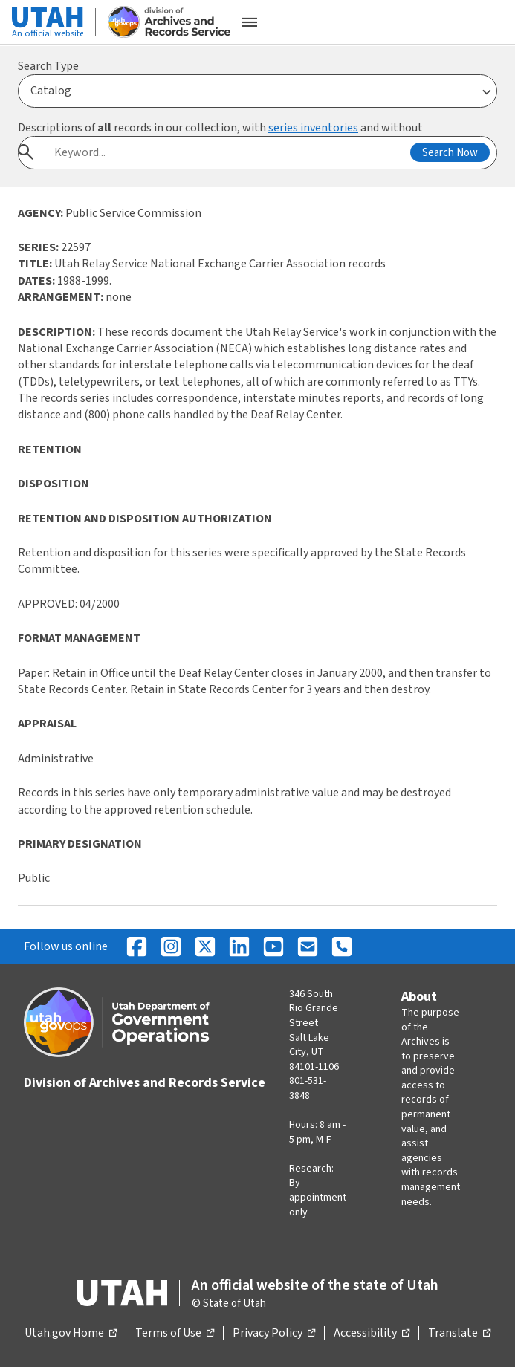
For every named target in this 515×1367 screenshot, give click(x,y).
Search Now (450, 152)
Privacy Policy (274, 1333)
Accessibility (371, 1333)
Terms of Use (174, 1333)
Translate (459, 1333)
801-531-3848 (307, 1088)
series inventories (313, 128)
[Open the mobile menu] (249, 22)
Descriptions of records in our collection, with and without (220, 128)
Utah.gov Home (71, 1333)
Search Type (48, 66)
